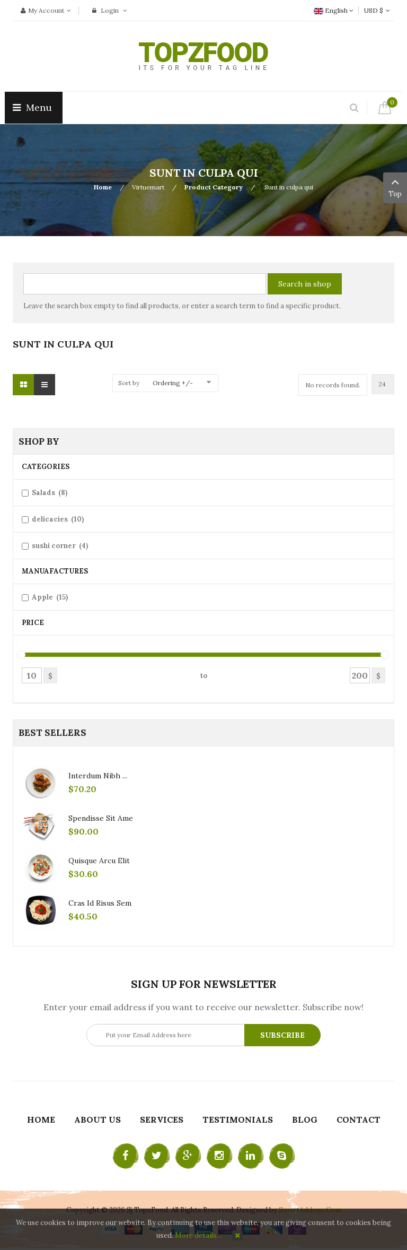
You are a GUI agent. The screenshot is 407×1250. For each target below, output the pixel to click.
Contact (359, 1119)
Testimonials (237, 1119)
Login (109, 10)
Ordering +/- (173, 383)
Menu (34, 107)
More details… (199, 1235)
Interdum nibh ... (97, 775)
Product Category (213, 187)
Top (395, 186)
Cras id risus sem (99, 903)
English (333, 10)
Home (103, 187)
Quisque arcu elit (99, 860)
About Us (97, 1119)
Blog (304, 1119)
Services (161, 1119)
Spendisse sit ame (100, 818)
